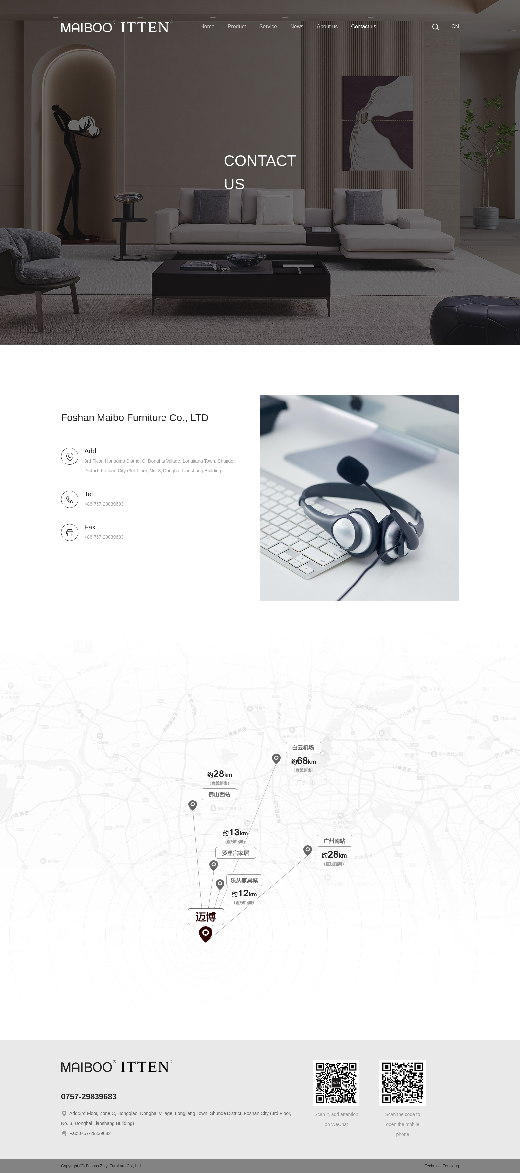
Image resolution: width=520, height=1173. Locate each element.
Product (237, 26)
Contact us (363, 26)
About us (327, 26)
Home (207, 26)
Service (268, 26)
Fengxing (451, 1166)
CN (455, 26)
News (296, 26)
